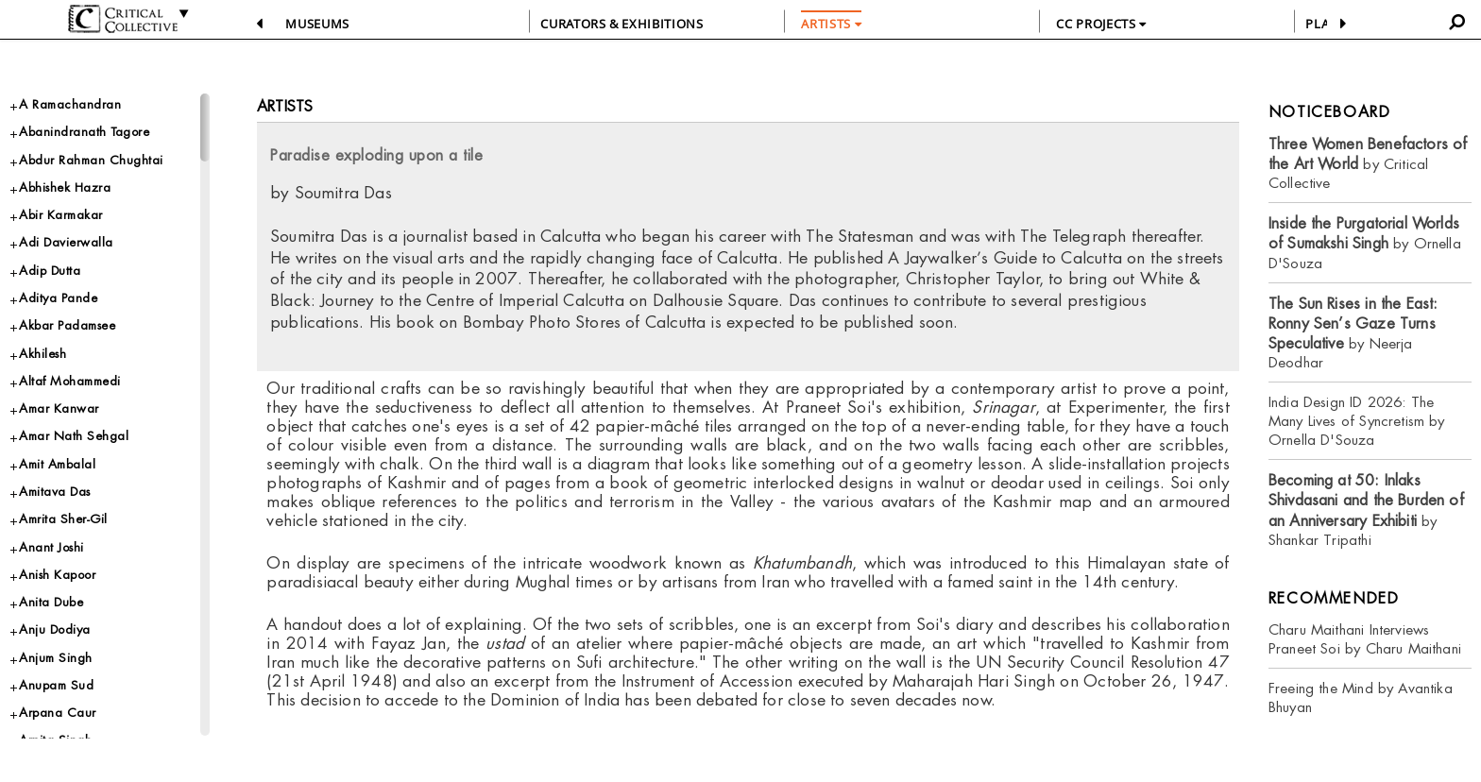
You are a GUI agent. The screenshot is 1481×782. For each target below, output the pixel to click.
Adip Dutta (49, 271)
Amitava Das (55, 492)
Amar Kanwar (59, 408)
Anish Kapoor (57, 575)
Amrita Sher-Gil (63, 519)
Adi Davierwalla (66, 242)
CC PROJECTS (1101, 23)
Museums (317, 23)
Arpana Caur (57, 713)
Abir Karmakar (61, 215)
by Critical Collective (1368, 164)
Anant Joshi (51, 547)
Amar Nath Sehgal (73, 436)
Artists (285, 106)
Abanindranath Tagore (84, 132)
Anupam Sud (56, 685)
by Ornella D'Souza (1364, 243)
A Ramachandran (70, 104)
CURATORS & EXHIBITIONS (621, 23)
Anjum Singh (56, 658)
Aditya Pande (58, 298)
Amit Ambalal (57, 464)
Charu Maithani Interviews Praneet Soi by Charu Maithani (1364, 638)
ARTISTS (831, 23)
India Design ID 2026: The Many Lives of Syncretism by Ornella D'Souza (1356, 421)
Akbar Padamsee (67, 325)
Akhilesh (42, 354)
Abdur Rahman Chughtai (91, 160)
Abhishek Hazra (65, 187)
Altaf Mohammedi (70, 381)
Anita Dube (51, 602)
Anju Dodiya (55, 629)
